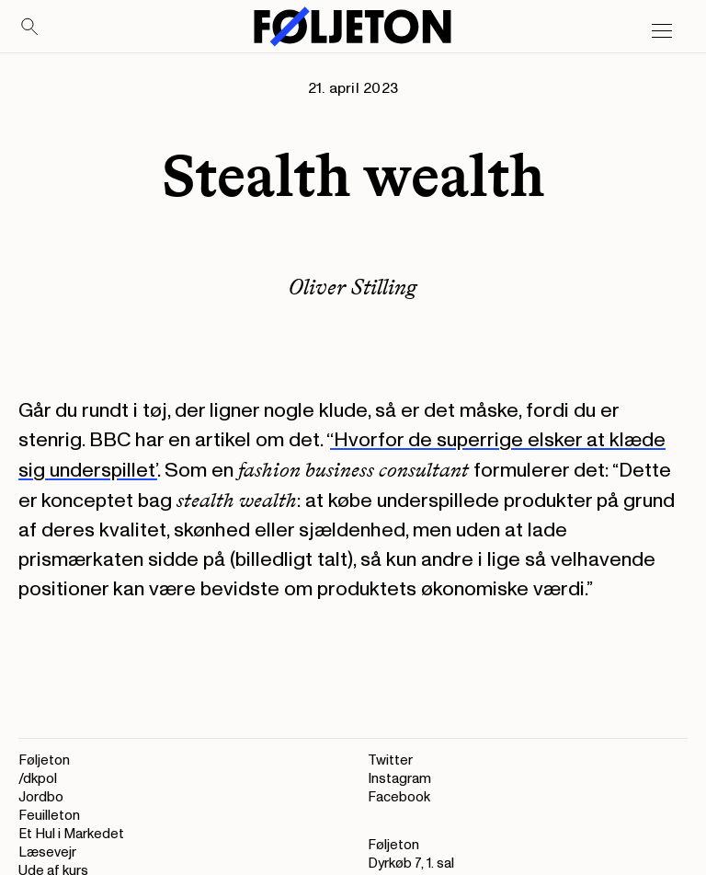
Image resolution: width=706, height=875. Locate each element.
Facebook (399, 797)
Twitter (390, 760)
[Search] (30, 28)
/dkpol (37, 779)
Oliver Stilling (353, 286)
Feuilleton (49, 815)
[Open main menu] (662, 31)
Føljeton (44, 760)
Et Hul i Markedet (71, 834)
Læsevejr (47, 852)
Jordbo (40, 797)
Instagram (399, 779)
